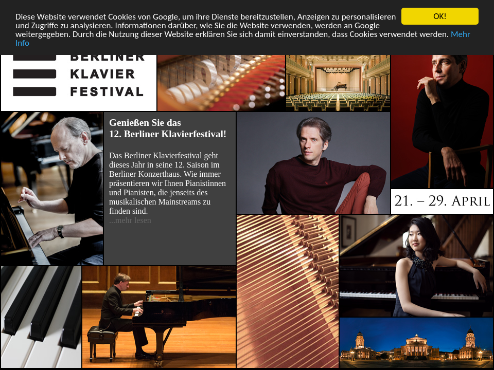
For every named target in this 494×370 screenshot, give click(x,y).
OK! (440, 16)
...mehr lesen (130, 220)
